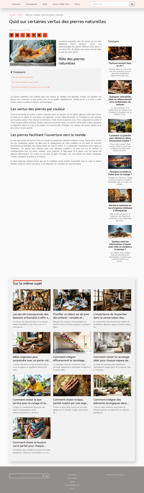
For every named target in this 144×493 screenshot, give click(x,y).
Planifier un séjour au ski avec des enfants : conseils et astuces (71, 317)
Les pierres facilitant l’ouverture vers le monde (31, 87)
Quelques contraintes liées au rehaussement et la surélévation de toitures (120, 100)
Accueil (12, 14)
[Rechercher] (110, 4)
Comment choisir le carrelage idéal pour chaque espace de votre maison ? (111, 360)
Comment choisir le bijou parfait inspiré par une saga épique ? (69, 403)
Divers (77, 4)
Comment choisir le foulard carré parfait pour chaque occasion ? (29, 446)
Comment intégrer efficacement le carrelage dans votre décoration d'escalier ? (68, 362)
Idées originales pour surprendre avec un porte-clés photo (31, 360)
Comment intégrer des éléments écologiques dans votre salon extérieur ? (110, 403)
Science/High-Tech (61, 4)
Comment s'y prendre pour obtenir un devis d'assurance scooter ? (120, 138)
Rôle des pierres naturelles (22, 77)
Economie (16, 4)
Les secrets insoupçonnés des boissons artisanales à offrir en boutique (31, 317)
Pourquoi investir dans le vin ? (120, 64)
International (31, 4)
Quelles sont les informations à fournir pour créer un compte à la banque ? (120, 245)
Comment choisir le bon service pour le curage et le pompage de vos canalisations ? (31, 405)
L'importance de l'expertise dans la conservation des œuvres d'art (110, 317)
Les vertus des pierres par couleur (25, 82)
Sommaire (19, 72)
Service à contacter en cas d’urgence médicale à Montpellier (120, 208)
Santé (45, 4)
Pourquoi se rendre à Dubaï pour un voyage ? (120, 173)
